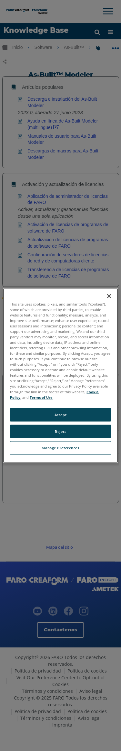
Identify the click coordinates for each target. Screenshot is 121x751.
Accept (60, 414)
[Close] (109, 296)
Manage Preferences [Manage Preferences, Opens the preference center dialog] (60, 447)
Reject (60, 431)
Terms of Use (41, 397)
